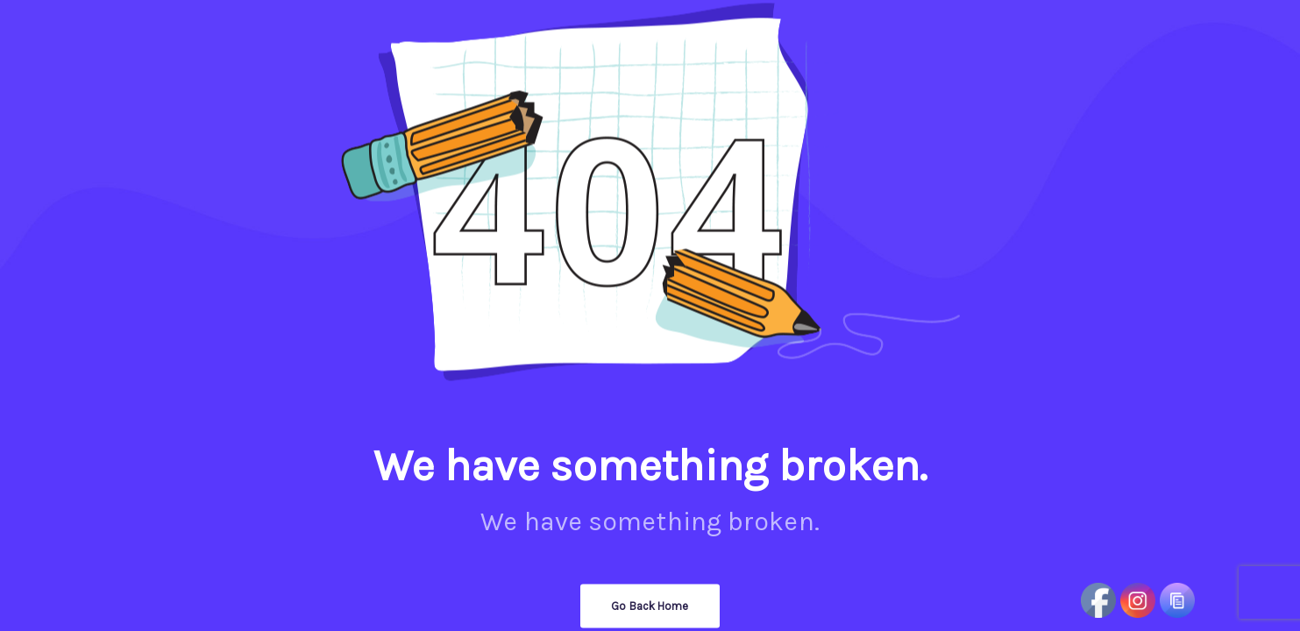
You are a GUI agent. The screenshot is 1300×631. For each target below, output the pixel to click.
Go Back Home (649, 606)
